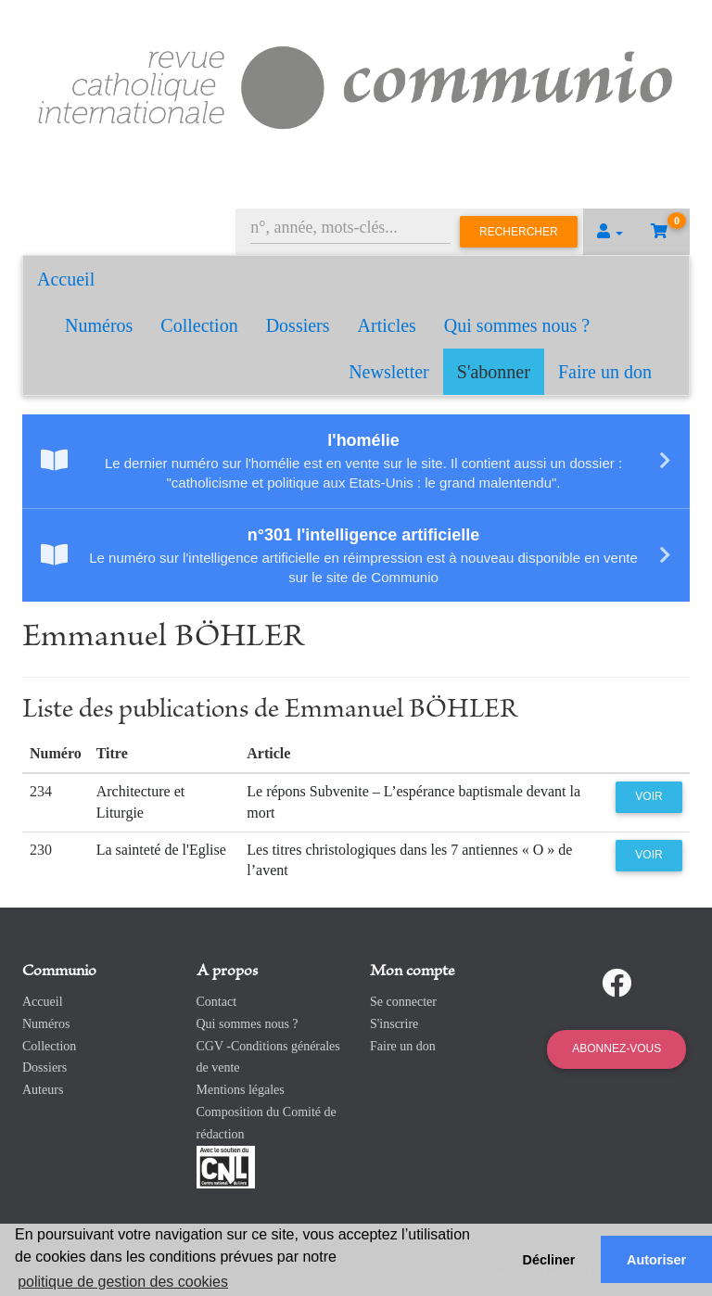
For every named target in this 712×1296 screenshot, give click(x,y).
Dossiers (298, 325)
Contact (217, 1002)
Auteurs (42, 1090)
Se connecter (403, 1002)
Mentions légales (241, 1090)
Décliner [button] (549, 1259)
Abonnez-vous (616, 1048)
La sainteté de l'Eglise (161, 850)
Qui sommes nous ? (517, 325)
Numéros (99, 325)
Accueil (66, 279)
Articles (387, 325)
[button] (610, 232)
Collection (198, 325)
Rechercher (518, 231)
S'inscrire (394, 1024)
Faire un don (605, 372)
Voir (648, 796)
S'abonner (493, 372)
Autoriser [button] (656, 1259)
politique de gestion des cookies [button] (123, 1282)
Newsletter (389, 372)
